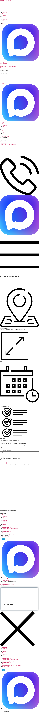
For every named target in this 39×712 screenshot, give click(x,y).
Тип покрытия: (3, 457)
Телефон (5, 600)
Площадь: (2, 459)
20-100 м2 (3, 461)
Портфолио (4, 12)
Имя (4, 596)
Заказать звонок (3, 63)
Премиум (8, 458)
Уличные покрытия (6, 527)
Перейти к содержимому (5, 0)
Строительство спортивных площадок (10, 528)
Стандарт (3, 458)
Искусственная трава (15, 458)
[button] (19, 16)
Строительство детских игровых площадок (11, 530)
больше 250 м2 (15, 461)
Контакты (4, 15)
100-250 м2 (8, 461)
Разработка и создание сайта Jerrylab (8, 583)
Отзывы (4, 13)
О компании (4, 11)
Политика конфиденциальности (7, 584)
